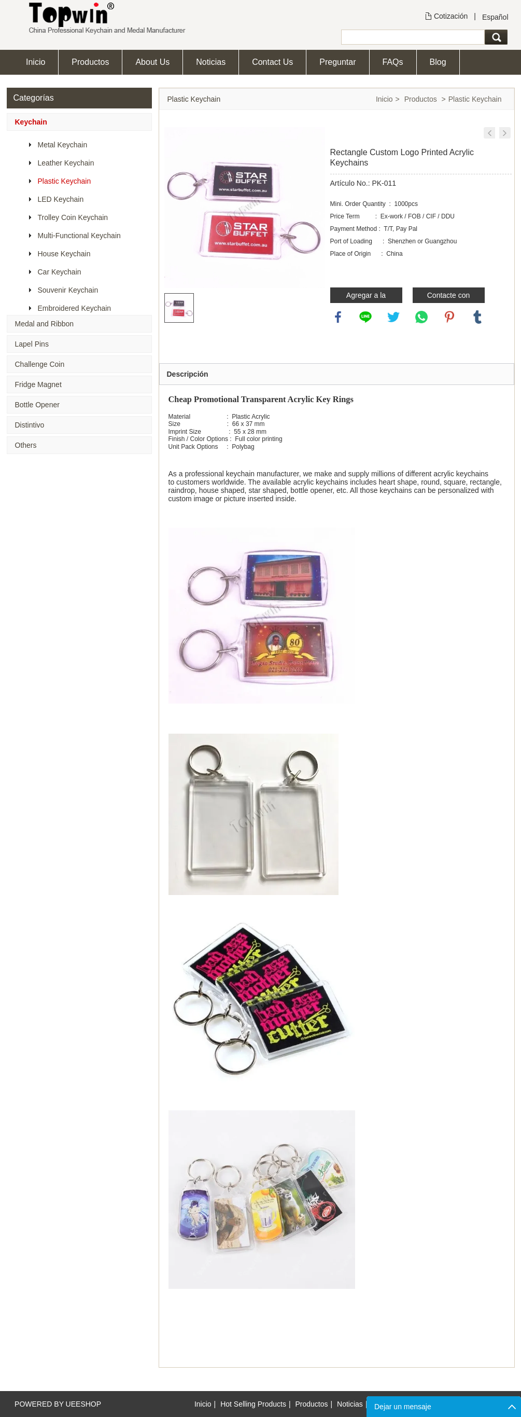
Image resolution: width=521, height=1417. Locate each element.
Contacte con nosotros (448, 297)
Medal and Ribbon (44, 324)
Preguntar (337, 62)
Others (26, 445)
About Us (152, 62)
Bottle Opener (37, 405)
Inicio (35, 62)
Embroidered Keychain (74, 308)
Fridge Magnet (38, 384)
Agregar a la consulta (366, 297)
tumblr (477, 317)
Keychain (31, 122)
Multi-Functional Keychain (79, 235)
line (365, 317)
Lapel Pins (32, 344)
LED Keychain (61, 199)
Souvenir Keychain (68, 290)
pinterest (449, 317)
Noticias (211, 62)
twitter (393, 317)
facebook (338, 317)
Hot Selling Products (253, 1404)
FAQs (393, 62)
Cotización (451, 16)
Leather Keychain (66, 163)
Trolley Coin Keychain (73, 217)
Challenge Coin (40, 364)
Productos (90, 62)
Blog (438, 62)
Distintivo (30, 425)
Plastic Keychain (64, 181)
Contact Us (272, 62)
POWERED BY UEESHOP (58, 1404)
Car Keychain (59, 272)
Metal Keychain (63, 145)
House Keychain (64, 254)
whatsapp (421, 317)
